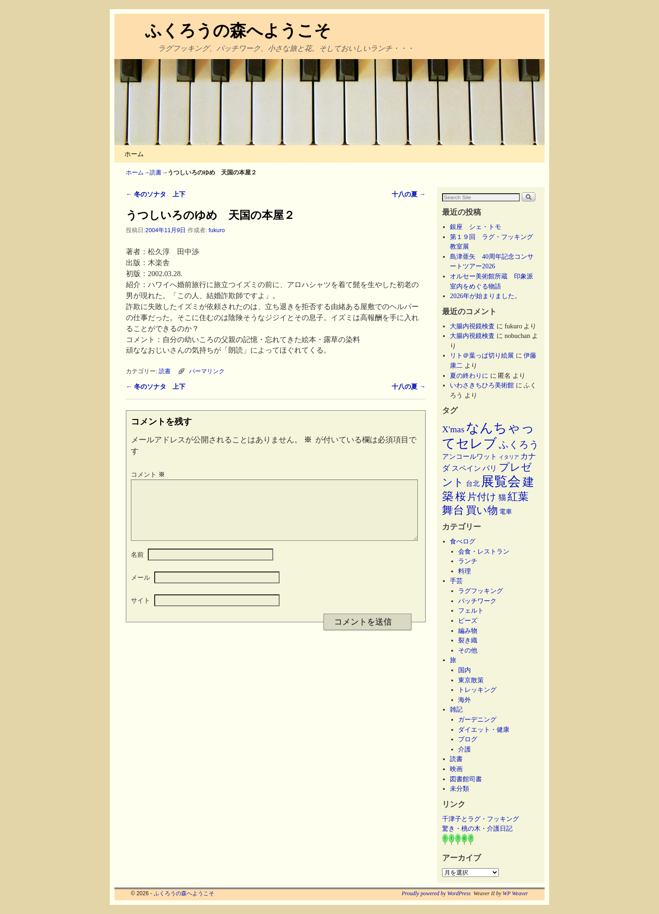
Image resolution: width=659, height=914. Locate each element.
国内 (464, 670)
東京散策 (474, 680)
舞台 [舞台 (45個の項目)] (453, 510)
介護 (464, 749)
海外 (464, 699)
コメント (149, 474)
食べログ (462, 541)
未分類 (459, 788)
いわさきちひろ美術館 (482, 385)
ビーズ (467, 620)
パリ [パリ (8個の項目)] (489, 468)
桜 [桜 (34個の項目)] (460, 496)
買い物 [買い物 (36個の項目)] (482, 510)
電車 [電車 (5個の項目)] (505, 511)
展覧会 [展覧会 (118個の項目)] (501, 481)
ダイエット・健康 (483, 729)
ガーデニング (477, 719)
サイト (140, 611)
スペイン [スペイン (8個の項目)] (466, 468)
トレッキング (477, 689)
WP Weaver (515, 893)
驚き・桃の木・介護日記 (477, 828)
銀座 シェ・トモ (475, 226)
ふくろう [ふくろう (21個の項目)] (519, 445)
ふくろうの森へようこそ (238, 30)
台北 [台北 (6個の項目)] (473, 483)
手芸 (456, 580)
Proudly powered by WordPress (436, 893)
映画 (456, 769)
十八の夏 (409, 194)
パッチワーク (480, 600)
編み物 (467, 630)
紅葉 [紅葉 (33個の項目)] (518, 496)
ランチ (467, 561)
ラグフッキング (480, 590)
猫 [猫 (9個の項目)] (502, 497)
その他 (467, 650)
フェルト (471, 610)
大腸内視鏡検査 (472, 326)
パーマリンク (207, 371)
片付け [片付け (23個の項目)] (482, 496)
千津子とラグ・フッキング (480, 818)
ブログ (467, 739)
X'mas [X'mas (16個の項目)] (453, 429)
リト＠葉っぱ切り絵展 (482, 355)
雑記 (456, 709)
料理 (464, 571)
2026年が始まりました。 (485, 295)
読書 (156, 172)
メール (140, 588)
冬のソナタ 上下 (155, 194)
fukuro (217, 230)
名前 (137, 565)
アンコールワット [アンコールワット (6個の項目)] (469, 456)
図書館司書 (466, 779)
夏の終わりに (469, 375)
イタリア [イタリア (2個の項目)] (509, 457)
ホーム (134, 154)
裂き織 (467, 640)
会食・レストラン (483, 551)
